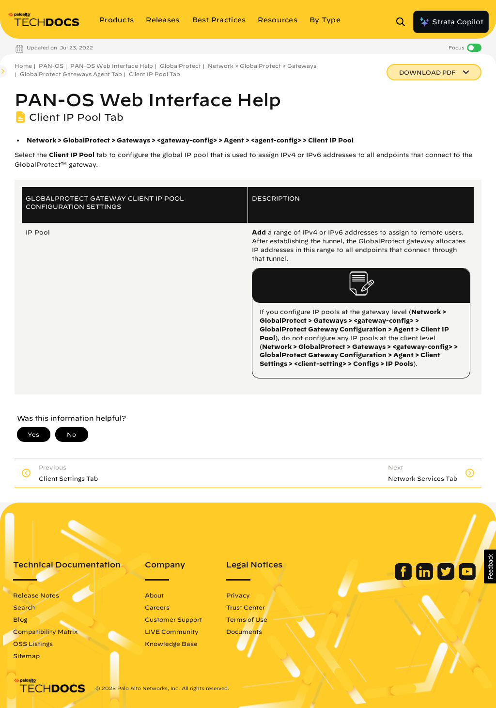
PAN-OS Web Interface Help (111, 66)
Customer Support (172, 619)
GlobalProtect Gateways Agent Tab (71, 74)
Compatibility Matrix (44, 631)
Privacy (237, 595)
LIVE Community (171, 631)
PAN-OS (51, 66)
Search (23, 607)
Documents (243, 631)
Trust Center (244, 607)
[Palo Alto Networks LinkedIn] (426, 578)
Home (23, 66)
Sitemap (25, 655)
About (153, 595)
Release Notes (35, 595)
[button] (490, 566)
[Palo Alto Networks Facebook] (405, 578)
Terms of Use (245, 619)
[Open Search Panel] (403, 21)
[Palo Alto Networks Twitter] (447, 578)
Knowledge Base (170, 643)
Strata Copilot (450, 22)
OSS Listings (32, 643)
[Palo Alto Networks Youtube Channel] (468, 578)
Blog (19, 619)
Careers (156, 607)
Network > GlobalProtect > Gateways (262, 66)
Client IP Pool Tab (154, 74)
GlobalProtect (180, 66)
